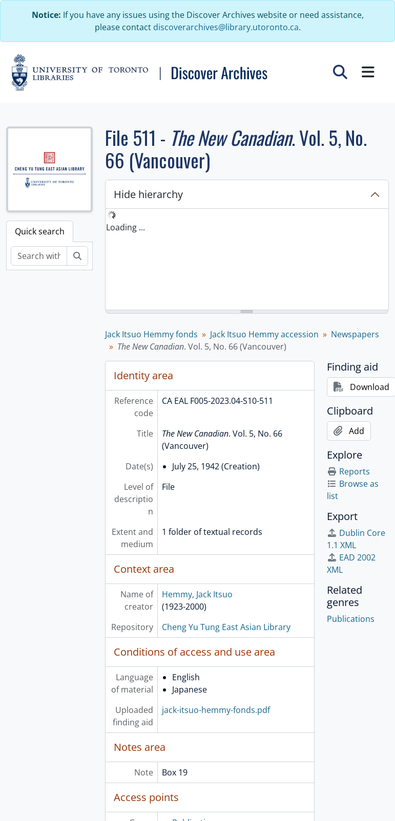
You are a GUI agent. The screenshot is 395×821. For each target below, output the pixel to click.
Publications (351, 618)
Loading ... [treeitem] (125, 227)
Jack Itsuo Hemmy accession (264, 334)
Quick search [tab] (40, 231)
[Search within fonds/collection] (39, 256)
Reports (348, 471)
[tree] (247, 260)
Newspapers (355, 334)
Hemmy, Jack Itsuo (197, 594)
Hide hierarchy (148, 194)
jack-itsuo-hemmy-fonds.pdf (216, 710)
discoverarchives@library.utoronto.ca (226, 27)
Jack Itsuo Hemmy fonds (151, 334)
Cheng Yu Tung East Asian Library (226, 627)
